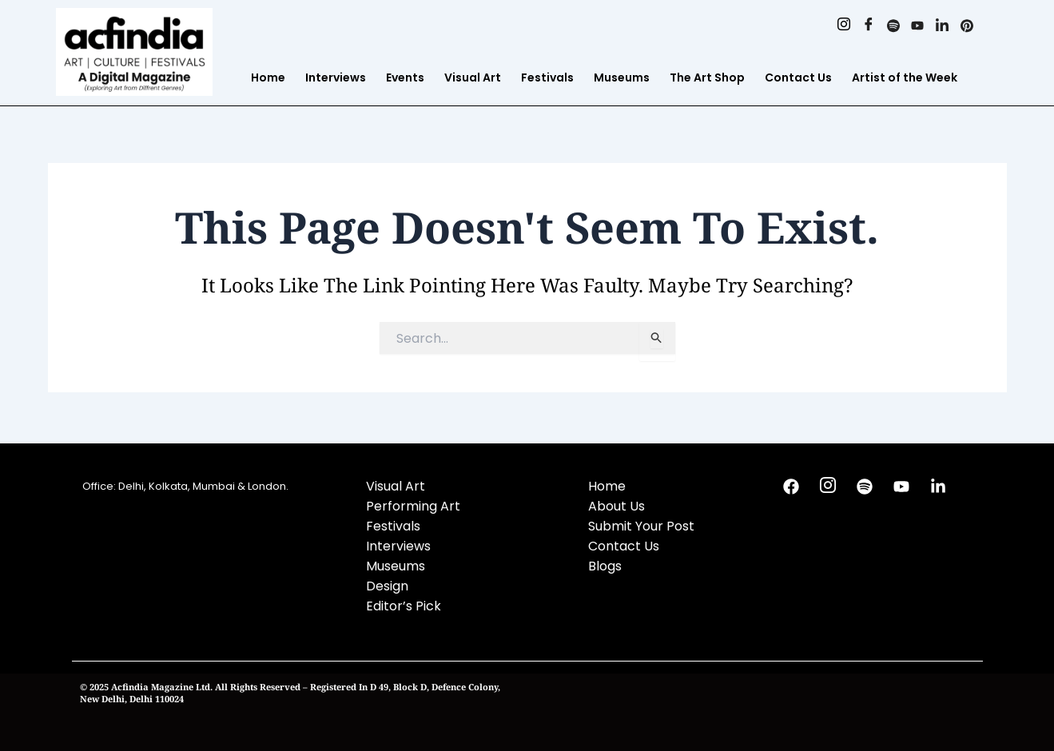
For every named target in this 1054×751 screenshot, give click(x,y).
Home (268, 77)
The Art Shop (707, 77)
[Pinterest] (967, 26)
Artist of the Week (904, 77)
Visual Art (472, 77)
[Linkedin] (942, 26)
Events (405, 77)
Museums (622, 77)
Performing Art (413, 506)
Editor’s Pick (403, 606)
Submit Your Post (641, 526)
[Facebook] (868, 26)
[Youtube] (917, 26)
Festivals (547, 77)
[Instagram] (843, 26)
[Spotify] (893, 26)
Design (387, 586)
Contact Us (798, 77)
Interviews (335, 77)
